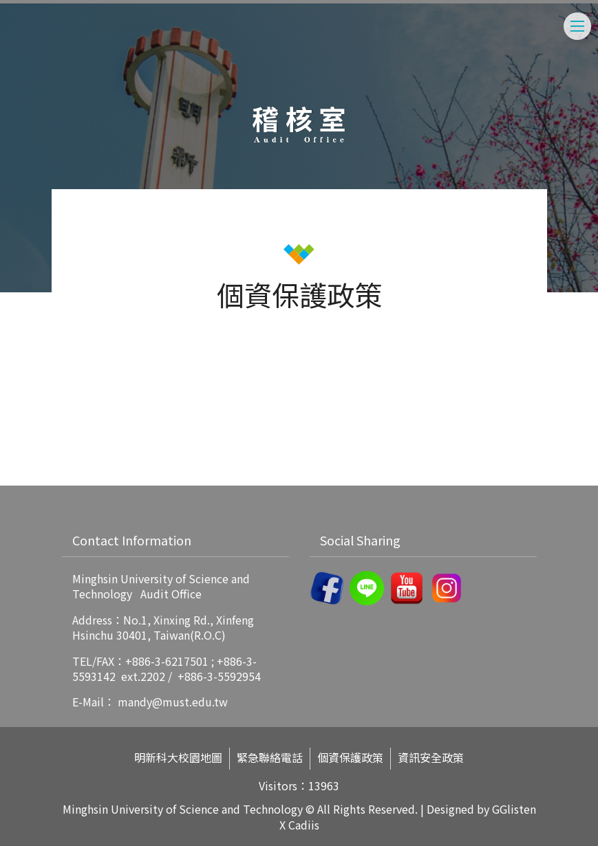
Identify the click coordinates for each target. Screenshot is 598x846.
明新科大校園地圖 (178, 758)
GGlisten (514, 809)
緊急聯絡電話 (270, 758)
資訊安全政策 (431, 758)
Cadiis (303, 824)
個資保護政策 (350, 758)
